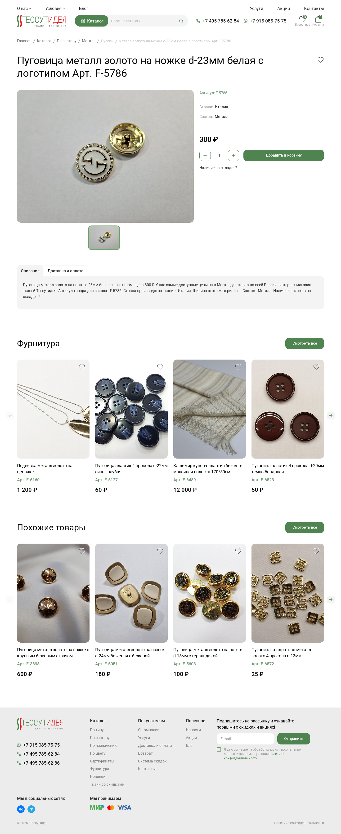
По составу (100, 737)
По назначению (103, 745)
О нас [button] (24, 8)
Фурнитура (99, 769)
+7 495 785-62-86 (41, 763)
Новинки (97, 777)
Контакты (314, 8)
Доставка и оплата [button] (67, 271)
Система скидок (152, 761)
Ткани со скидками (107, 784)
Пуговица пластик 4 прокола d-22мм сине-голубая (131, 469)
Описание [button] (30, 271)
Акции (283, 8)
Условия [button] (55, 8)
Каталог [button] (92, 21)
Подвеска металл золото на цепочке (44, 469)
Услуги (256, 8)
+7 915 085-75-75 (268, 21)
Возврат (145, 753)
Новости (193, 730)
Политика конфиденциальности (299, 823)
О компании (148, 730)
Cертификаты (102, 761)
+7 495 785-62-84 (221, 21)
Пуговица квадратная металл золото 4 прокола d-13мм (281, 654)
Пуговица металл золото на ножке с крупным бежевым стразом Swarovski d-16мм (53, 654)
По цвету (98, 753)
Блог (83, 8)
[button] (182, 21)
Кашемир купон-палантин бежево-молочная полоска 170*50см (207, 469)
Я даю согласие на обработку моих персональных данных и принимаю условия (262, 753)
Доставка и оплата (155, 745)
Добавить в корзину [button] (284, 155)
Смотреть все (304, 344)
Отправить (293, 738)
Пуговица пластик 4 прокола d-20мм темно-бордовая (287, 469)
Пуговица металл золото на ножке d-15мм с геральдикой (207, 654)
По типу (97, 730)
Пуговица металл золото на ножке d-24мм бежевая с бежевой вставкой (129, 654)
